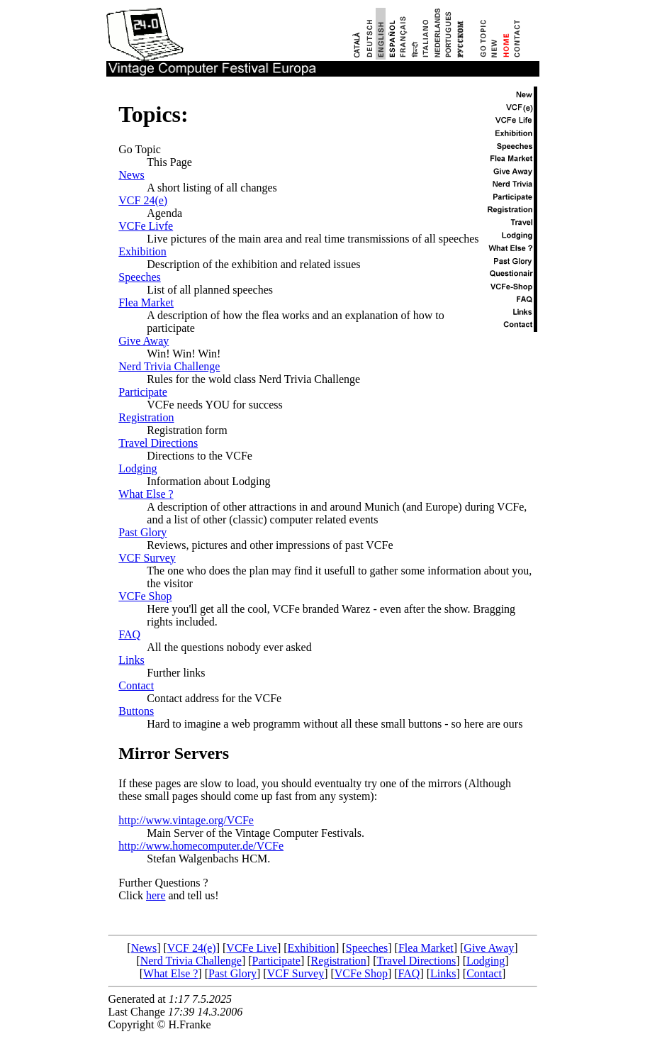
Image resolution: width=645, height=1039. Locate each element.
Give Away (143, 341)
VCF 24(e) (142, 200)
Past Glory (142, 532)
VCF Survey (146, 558)
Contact (136, 685)
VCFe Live (251, 948)
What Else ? (145, 494)
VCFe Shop (145, 596)
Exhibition (142, 251)
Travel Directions (158, 443)
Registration (146, 417)
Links (131, 660)
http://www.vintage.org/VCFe (186, 820)
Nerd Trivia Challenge (169, 366)
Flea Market (146, 302)
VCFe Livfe (145, 226)
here (156, 895)
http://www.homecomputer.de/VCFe (201, 846)
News (131, 175)
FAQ (129, 634)
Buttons (136, 711)
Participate (142, 392)
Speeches (139, 277)
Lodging (137, 468)
